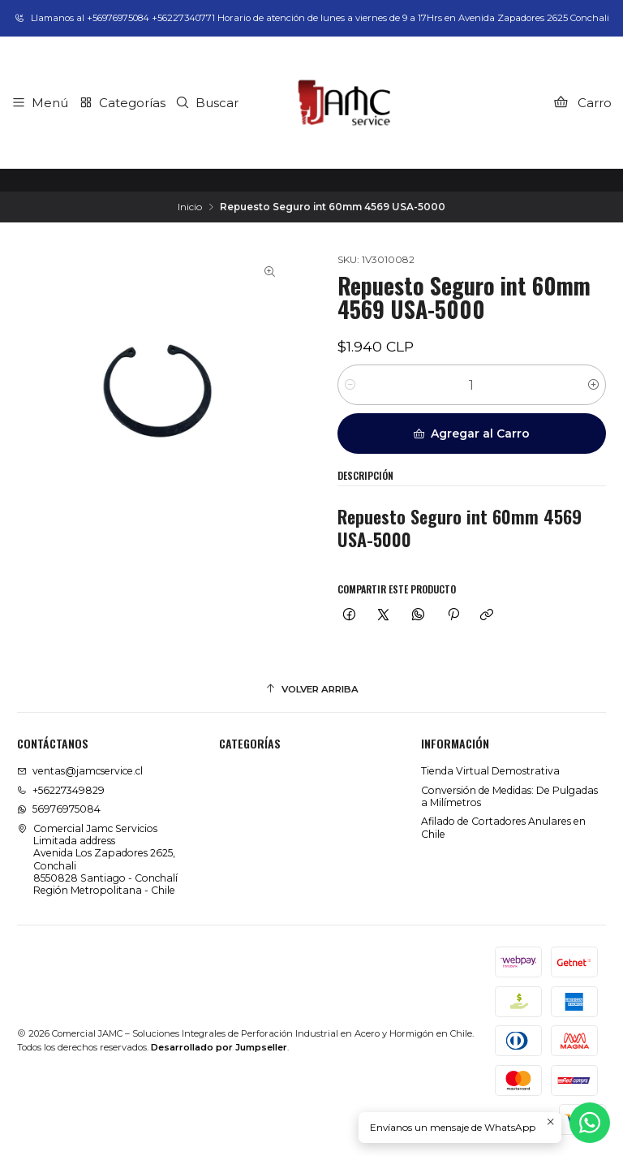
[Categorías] (121, 102)
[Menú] (40, 102)
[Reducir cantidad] (350, 384)
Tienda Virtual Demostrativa (490, 771)
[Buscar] (207, 102)
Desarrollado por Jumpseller (219, 1047)
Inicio (190, 207)
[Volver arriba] (311, 690)
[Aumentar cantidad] (593, 384)
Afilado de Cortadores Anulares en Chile (503, 827)
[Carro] (582, 102)
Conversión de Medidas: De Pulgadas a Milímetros (509, 796)
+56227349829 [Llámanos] (61, 790)
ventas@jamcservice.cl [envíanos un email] (80, 771)
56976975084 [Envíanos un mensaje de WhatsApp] (59, 809)
